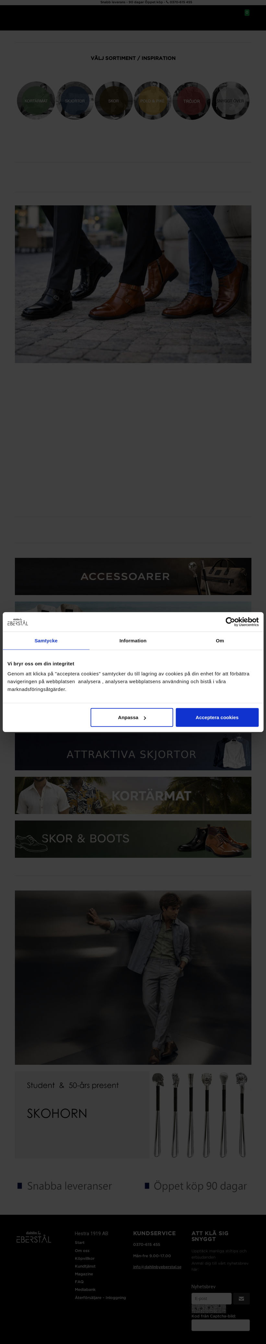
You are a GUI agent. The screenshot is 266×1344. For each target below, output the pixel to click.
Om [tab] (220, 640)
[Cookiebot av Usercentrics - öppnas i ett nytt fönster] (230, 621)
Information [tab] (133, 640)
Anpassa (132, 717)
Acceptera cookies (217, 717)
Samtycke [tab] (46, 640)
